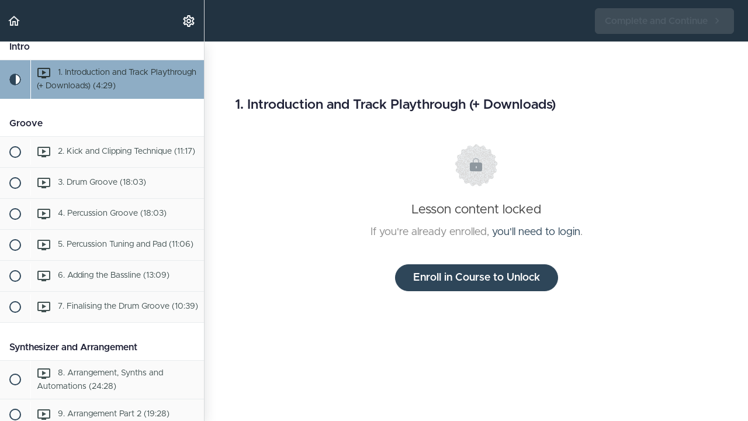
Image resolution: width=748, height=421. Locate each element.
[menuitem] (189, 21)
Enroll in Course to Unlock (476, 277)
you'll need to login (536, 232)
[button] (14, 21)
